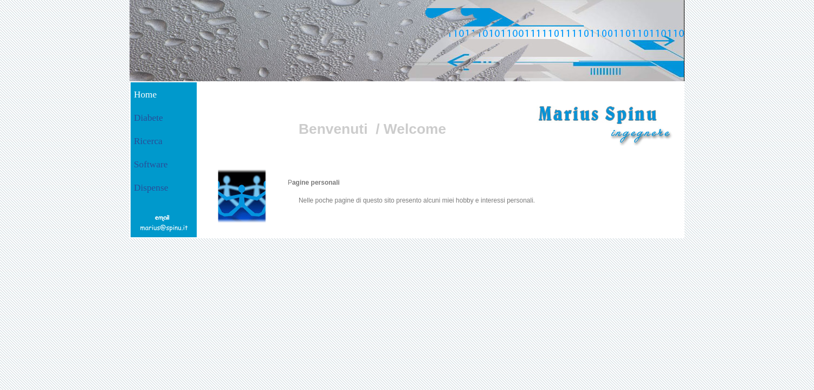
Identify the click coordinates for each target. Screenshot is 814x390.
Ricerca (148, 141)
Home (145, 94)
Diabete (148, 118)
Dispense (151, 188)
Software (150, 164)
